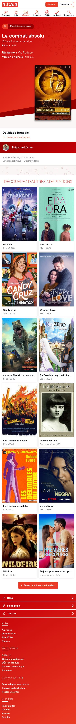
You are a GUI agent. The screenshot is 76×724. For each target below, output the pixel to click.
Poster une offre (10, 692)
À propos (6, 13)
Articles (57, 13)
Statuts (6, 641)
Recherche (69, 13)
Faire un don (8, 705)
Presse (6, 713)
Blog (38, 597)
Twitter (38, 613)
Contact (6, 709)
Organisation (9, 633)
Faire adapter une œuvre (15, 684)
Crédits (6, 717)
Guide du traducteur (13, 659)
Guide (47, 13)
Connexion (66, 4)
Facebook (38, 605)
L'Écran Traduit (10, 662)
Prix (16, 13)
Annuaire (37, 13)
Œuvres (25, 13)
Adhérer (51, 4)
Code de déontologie (13, 666)
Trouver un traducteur (14, 688)
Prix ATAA (7, 637)
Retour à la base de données (38, 585)
